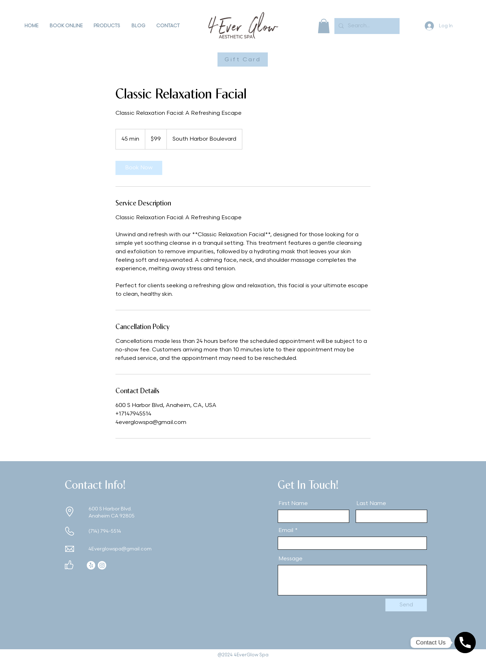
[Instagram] (102, 565)
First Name (293, 504)
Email (285, 530)
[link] (138, 168)
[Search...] (366, 26)
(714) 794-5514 (105, 531)
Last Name (371, 504)
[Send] (406, 605)
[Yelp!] (91, 565)
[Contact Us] (465, 642)
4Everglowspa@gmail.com (120, 549)
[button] (66, 25)
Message (290, 559)
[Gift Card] (242, 59)
